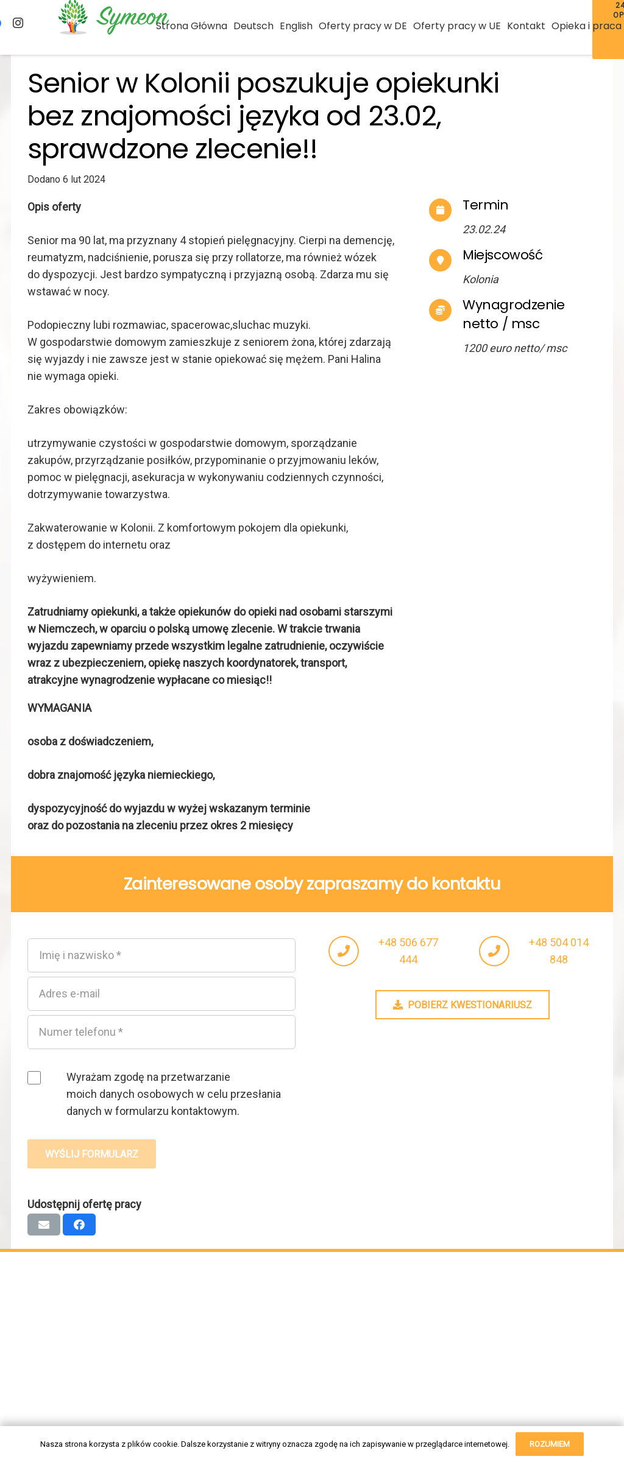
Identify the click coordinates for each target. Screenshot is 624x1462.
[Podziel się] (79, 1224)
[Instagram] (18, 23)
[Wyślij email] (43, 1224)
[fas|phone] (349, 951)
